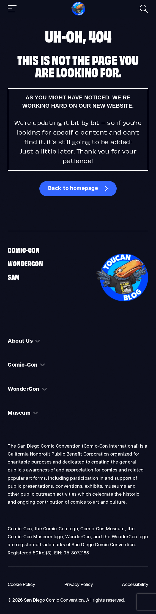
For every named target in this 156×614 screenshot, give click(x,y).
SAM (14, 276)
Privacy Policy (78, 585)
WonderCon (25, 263)
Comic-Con (24, 249)
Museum (19, 413)
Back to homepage (73, 188)
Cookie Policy (21, 585)
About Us (20, 341)
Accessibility (135, 585)
